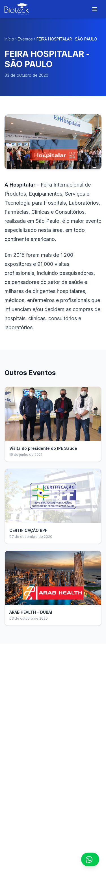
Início (9, 39)
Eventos (25, 39)
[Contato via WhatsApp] (90, 859)
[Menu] (94, 9)
